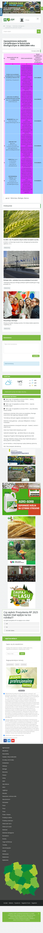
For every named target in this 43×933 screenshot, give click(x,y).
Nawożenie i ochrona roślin (9, 796)
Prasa (3, 811)
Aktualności (5, 751)
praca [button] (17, 664)
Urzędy (4, 851)
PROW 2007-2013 (6, 823)
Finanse (4, 775)
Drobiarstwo (5, 763)
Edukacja (4, 766)
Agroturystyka (5, 747)
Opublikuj (36, 356)
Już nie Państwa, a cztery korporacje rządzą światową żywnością (20, 443)
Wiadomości (5, 857)
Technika (4, 845)
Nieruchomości (6, 799)
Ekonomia (4, 772)
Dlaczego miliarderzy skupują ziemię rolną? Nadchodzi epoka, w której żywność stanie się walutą (20, 439)
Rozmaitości (5, 836)
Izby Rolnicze (5, 784)
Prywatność (17, 903)
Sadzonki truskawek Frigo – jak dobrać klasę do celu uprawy (19, 433)
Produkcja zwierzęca (7, 820)
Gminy (4, 778)
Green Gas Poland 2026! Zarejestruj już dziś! (15, 430)
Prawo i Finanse (6, 814)
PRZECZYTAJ (7, 247)
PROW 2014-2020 (6, 826)
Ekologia (9, 26)
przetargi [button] (23, 664)
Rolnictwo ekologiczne (18, 26)
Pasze (3, 805)
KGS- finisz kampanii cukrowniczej (12, 446)
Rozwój (4, 839)
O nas (5, 909)
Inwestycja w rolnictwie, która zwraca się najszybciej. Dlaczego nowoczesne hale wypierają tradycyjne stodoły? (20, 414)
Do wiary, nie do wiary (8, 760)
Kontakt (6, 903)
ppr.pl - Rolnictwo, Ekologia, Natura (17, 198)
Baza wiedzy (5, 754)
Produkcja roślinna (7, 817)
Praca (3, 808)
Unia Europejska (6, 848)
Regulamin (34, 903)
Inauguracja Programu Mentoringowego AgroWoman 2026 (19, 436)
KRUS (3, 787)
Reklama (11, 903)
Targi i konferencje (7, 842)
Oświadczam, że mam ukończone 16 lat (14, 735)
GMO (3, 781)
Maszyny (4, 793)
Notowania (5, 802)
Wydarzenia (5, 860)
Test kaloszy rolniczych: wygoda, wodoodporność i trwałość (19, 418)
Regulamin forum (26, 903)
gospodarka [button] (10, 664)
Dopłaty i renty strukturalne (9, 757)
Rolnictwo (4, 829)
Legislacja (4, 790)
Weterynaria (5, 854)
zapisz (22, 653)
